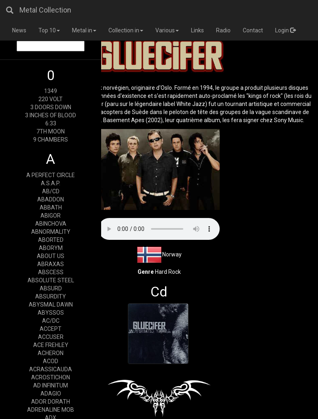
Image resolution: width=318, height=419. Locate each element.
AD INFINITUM (50, 385)
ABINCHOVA (50, 223)
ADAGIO (50, 393)
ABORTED (51, 240)
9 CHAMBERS (50, 139)
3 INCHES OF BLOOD (50, 115)
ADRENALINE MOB (50, 409)
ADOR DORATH (50, 401)
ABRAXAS (50, 264)
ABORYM (51, 248)
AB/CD (50, 191)
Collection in (125, 30)
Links (197, 30)
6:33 (50, 123)
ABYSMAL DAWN (51, 304)
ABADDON (50, 199)
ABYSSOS (51, 312)
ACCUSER (51, 337)
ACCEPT (50, 329)
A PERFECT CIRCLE (50, 175)
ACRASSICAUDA (50, 369)
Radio (223, 30)
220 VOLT (50, 99)
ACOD (50, 361)
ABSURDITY (50, 296)
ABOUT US (50, 256)
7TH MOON (50, 131)
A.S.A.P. (50, 183)
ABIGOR (50, 215)
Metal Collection (45, 10)
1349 (50, 91)
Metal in (84, 30)
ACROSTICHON (50, 377)
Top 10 (49, 30)
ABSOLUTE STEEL (51, 280)
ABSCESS (51, 272)
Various (167, 30)
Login (285, 30)
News (19, 30)
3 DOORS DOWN (50, 107)
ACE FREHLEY (50, 345)
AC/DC (50, 320)
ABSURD (51, 288)
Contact (253, 30)
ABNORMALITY (50, 232)
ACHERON (51, 353)
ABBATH (51, 207)
